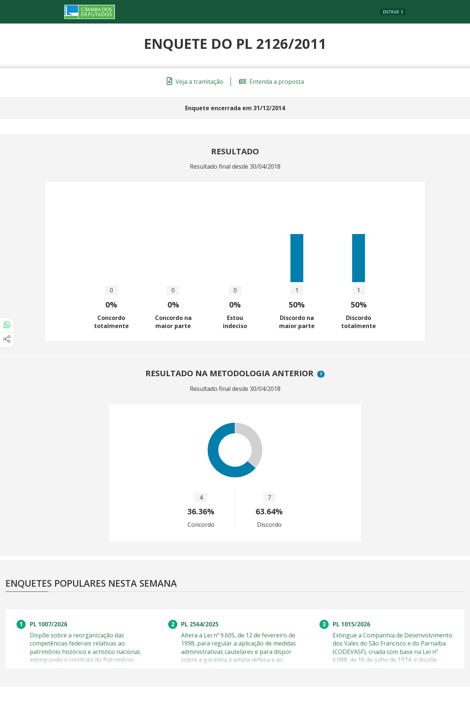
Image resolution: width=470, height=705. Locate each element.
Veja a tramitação (195, 82)
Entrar (391, 12)
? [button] (322, 374)
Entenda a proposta (271, 82)
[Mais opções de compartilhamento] (7, 340)
